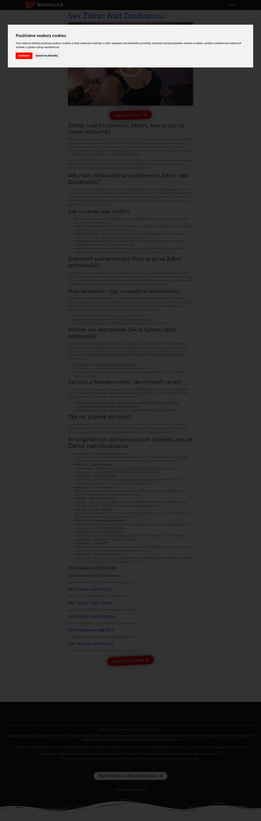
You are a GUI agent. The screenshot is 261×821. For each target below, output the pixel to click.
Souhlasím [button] (24, 55)
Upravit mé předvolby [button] (47, 55)
